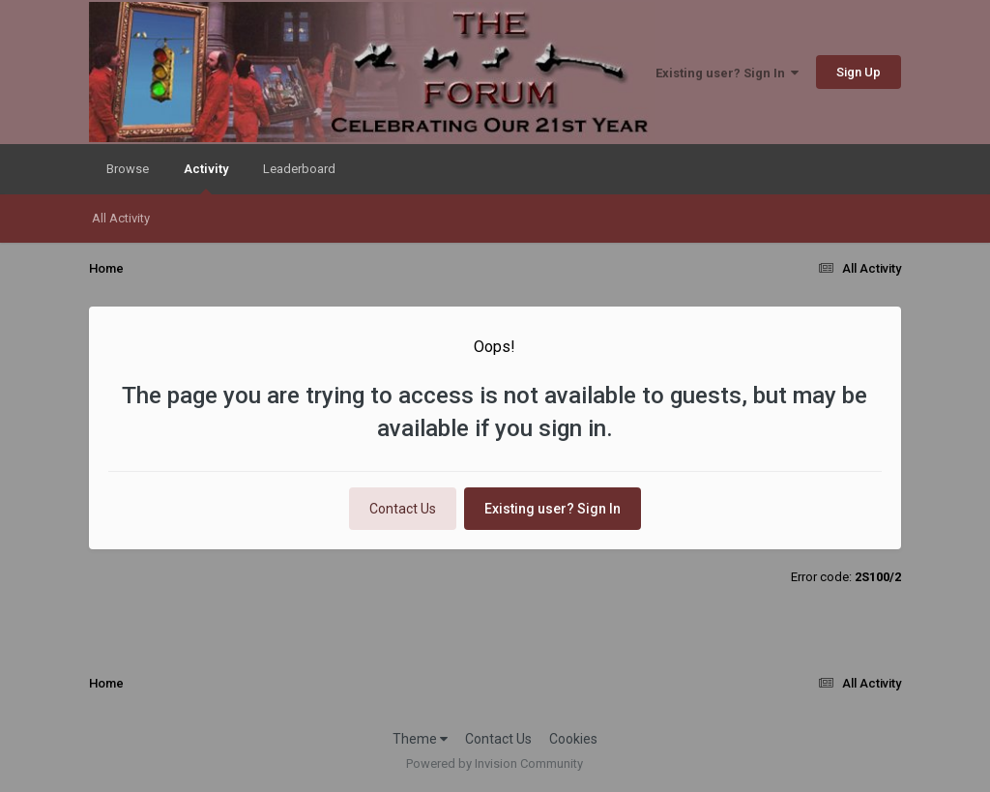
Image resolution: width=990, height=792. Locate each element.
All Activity (121, 218)
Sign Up (858, 72)
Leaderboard (299, 168)
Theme (420, 739)
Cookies (573, 739)
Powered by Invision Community (494, 763)
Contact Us (402, 508)
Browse (127, 168)
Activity (206, 177)
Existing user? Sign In (727, 73)
